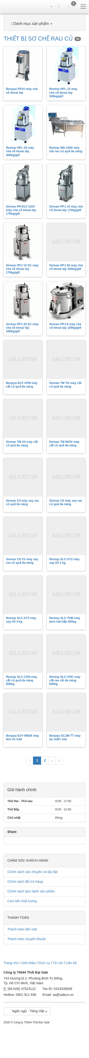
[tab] (44, 24)
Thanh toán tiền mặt (22, 929)
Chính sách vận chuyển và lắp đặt (32, 872)
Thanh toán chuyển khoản (26, 939)
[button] (49, 6)
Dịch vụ (44, 963)
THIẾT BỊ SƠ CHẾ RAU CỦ (42, 38)
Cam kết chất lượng (22, 901)
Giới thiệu (28, 963)
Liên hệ (71, 963)
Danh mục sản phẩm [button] (31, 24)
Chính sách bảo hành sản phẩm (31, 891)
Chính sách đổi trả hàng (25, 881)
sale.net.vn (12, 6)
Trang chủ (11, 963)
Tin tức (58, 963)
